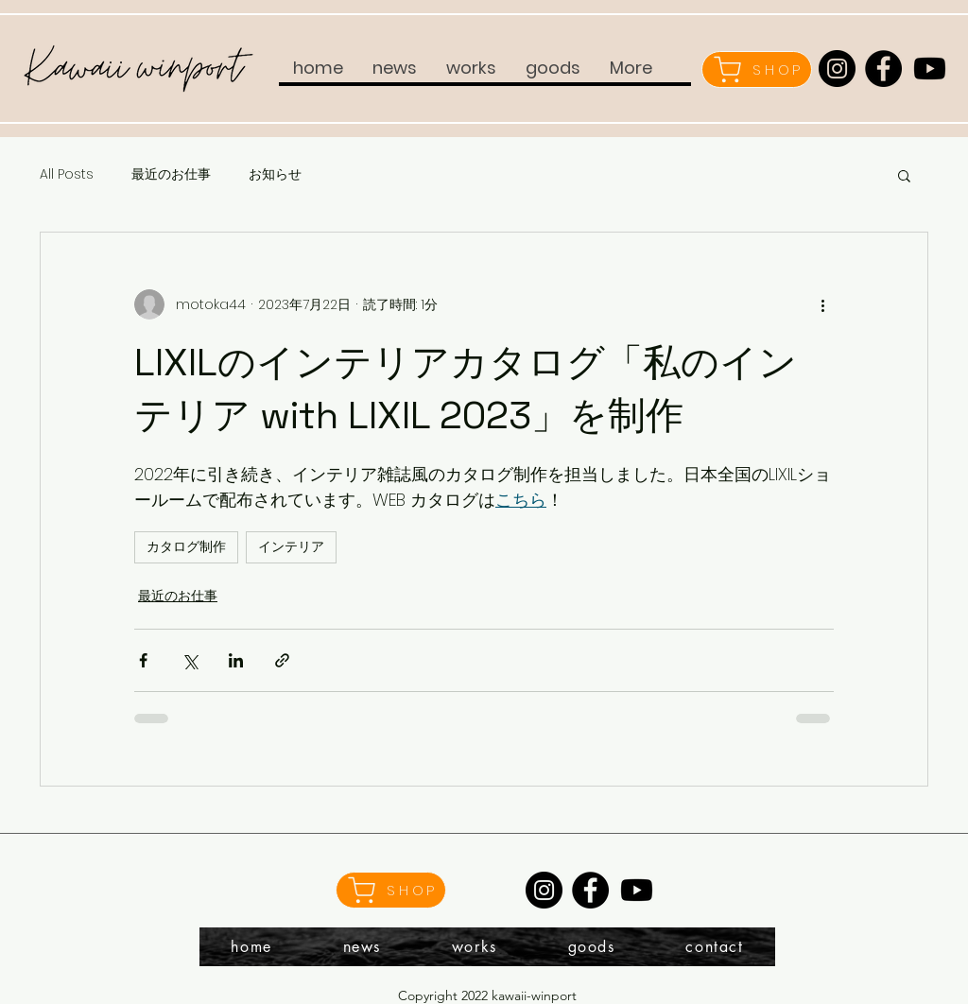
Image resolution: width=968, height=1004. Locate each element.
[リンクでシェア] (282, 660)
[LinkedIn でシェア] (236, 660)
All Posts (67, 174)
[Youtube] (929, 68)
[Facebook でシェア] (143, 660)
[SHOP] (756, 69)
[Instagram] (837, 68)
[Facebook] (883, 68)
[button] (904, 174)
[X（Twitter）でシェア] (190, 660)
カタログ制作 (186, 546)
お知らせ (275, 174)
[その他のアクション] (822, 304)
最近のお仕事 (171, 174)
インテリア (291, 546)
